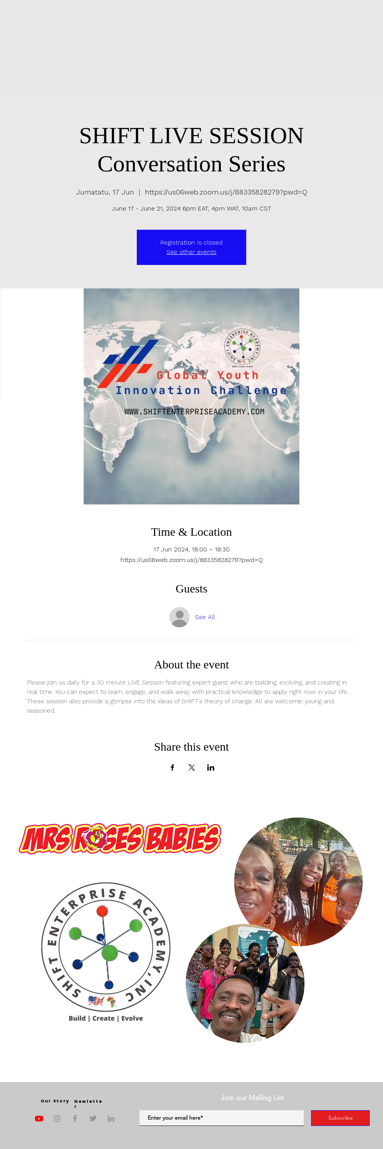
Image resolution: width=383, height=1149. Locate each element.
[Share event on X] (191, 767)
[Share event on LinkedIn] (211, 767)
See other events (191, 252)
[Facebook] (75, 1118)
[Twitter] (93, 1118)
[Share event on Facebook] (172, 767)
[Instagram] (57, 1118)
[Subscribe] (340, 1118)
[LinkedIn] (111, 1118)
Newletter (88, 1103)
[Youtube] (39, 1118)
